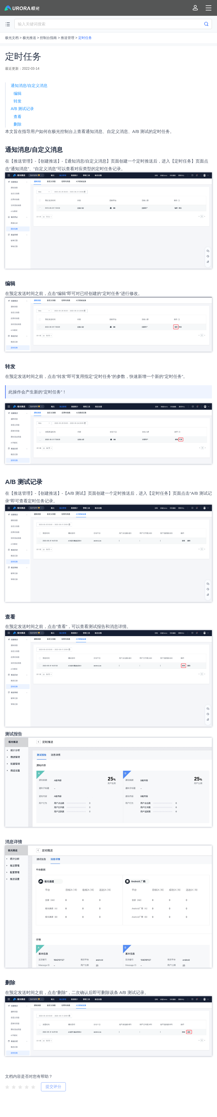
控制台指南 (48, 38)
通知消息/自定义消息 (29, 85)
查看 (17, 116)
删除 (17, 124)
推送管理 (67, 38)
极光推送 (29, 38)
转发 (17, 101)
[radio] (7, 1087)
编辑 (17, 93)
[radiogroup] (20, 1086)
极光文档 (12, 38)
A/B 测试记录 (22, 108)
